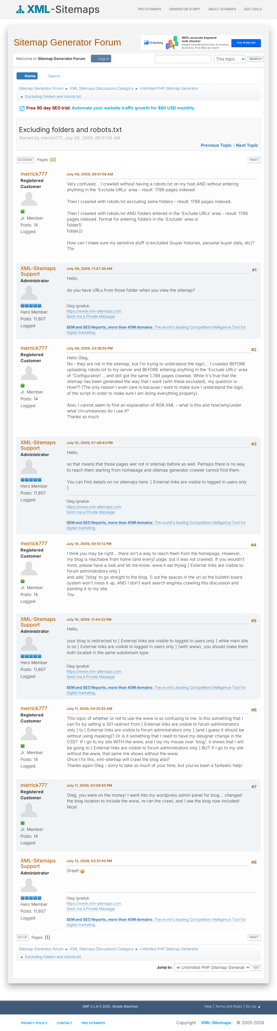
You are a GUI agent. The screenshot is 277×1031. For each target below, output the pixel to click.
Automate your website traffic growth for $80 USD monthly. (107, 105)
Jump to (164, 967)
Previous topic (216, 145)
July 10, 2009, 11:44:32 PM (88, 619)
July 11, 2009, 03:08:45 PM (89, 785)
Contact (64, 1023)
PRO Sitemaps (149, 9)
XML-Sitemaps (216, 1022)
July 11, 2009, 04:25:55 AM (89, 708)
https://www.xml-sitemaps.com (93, 311)
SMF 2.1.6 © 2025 (96, 1006)
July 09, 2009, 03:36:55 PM (89, 348)
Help (208, 1006)
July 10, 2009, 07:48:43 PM (89, 443)
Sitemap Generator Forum (67, 42)
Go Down (25, 160)
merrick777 (33, 174)
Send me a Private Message (90, 316)
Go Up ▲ (253, 1006)
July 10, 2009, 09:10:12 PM (88, 544)
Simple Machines (125, 1006)
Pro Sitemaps (93, 1023)
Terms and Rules (228, 1006)
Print (254, 160)
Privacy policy (34, 1023)
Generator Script (185, 9)
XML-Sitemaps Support (38, 271)
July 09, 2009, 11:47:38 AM (89, 268)
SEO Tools (253, 9)
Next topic (247, 145)
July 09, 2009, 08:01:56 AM (89, 174)
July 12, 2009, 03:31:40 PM (89, 861)
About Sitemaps (222, 9)
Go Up (22, 937)
